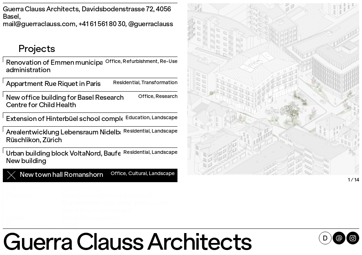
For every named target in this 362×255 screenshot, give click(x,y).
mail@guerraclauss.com (39, 24)
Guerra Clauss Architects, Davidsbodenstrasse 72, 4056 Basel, (87, 13)
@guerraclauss (150, 24)
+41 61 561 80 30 (101, 24)
